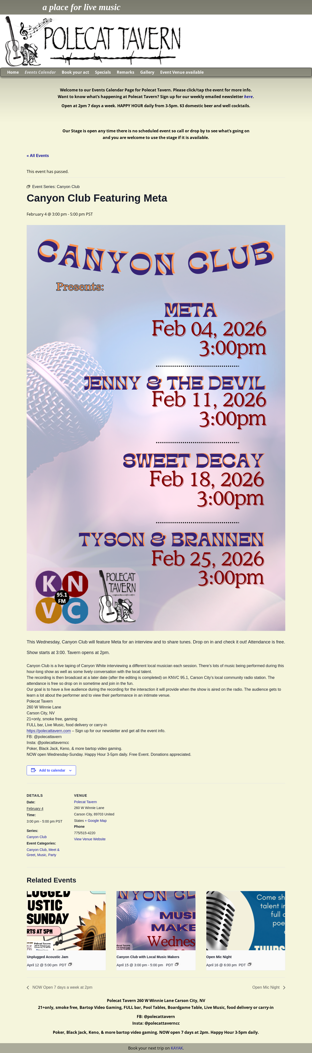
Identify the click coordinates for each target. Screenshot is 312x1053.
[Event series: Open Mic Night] (249, 964)
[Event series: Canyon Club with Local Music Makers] (176, 964)
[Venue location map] (147, 817)
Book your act (75, 72)
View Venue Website (90, 839)
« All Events (38, 156)
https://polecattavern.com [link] (49, 731)
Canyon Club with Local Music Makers (148, 957)
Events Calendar (40, 72)
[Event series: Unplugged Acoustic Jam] (70, 964)
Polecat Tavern (85, 802)
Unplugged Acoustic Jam (47, 957)
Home (13, 72)
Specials (103, 72)
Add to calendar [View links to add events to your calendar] (52, 770)
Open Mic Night (219, 957)
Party (52, 855)
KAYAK (177, 1048)
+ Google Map (96, 821)
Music (41, 855)
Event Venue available (182, 72)
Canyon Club (37, 837)
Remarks (125, 72)
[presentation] (66, 920)
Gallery (147, 72)
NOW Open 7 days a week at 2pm (61, 987)
